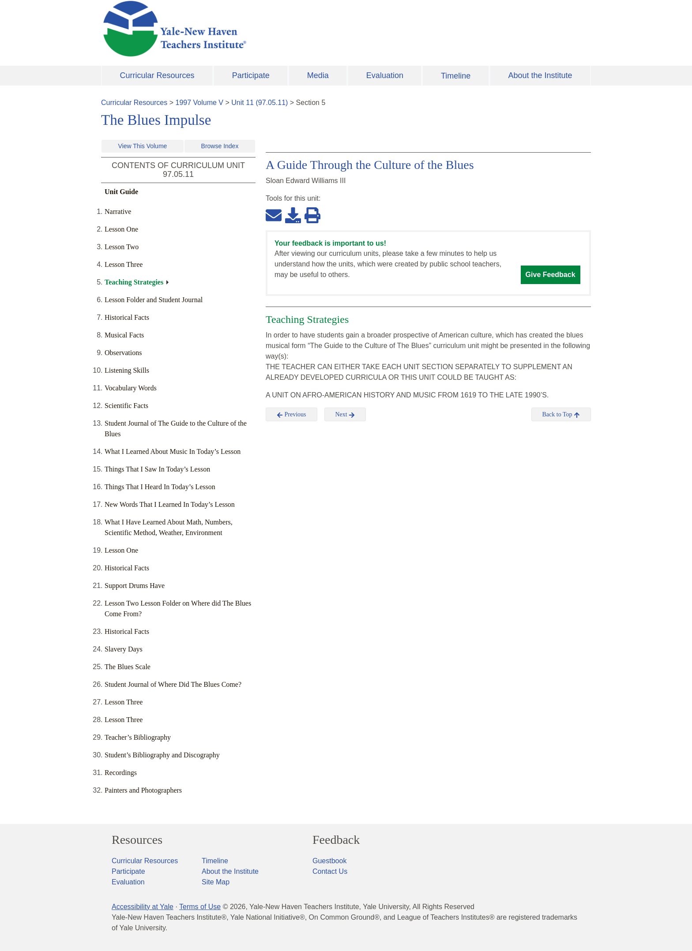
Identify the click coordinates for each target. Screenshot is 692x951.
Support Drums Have (135, 585)
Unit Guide (121, 191)
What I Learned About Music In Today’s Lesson (173, 451)
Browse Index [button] (220, 146)
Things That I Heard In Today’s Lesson (160, 486)
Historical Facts (127, 317)
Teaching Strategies (134, 282)
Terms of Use (200, 906)
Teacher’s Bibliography (138, 737)
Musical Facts (124, 335)
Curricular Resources (157, 75)
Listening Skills (127, 370)
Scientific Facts (126, 405)
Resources (137, 840)
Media (318, 75)
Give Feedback (550, 274)
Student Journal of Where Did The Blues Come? (173, 684)
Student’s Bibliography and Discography (162, 755)
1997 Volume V (200, 102)
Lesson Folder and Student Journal (154, 299)
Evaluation (384, 75)
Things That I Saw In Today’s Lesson (157, 469)
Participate (251, 75)
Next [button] (345, 414)
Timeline (455, 75)
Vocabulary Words (131, 388)
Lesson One (121, 229)
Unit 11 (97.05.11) (259, 102)
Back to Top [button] (561, 414)
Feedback (336, 840)
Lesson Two (122, 247)
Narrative (118, 211)
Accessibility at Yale (142, 906)
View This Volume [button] (142, 146)
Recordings (121, 772)
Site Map (215, 882)
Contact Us (329, 871)
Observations (123, 352)
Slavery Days (124, 649)
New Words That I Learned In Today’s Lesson (170, 504)
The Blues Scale (127, 666)
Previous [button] (291, 414)
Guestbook (329, 861)
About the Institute (540, 75)
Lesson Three (124, 264)
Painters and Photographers (143, 790)
